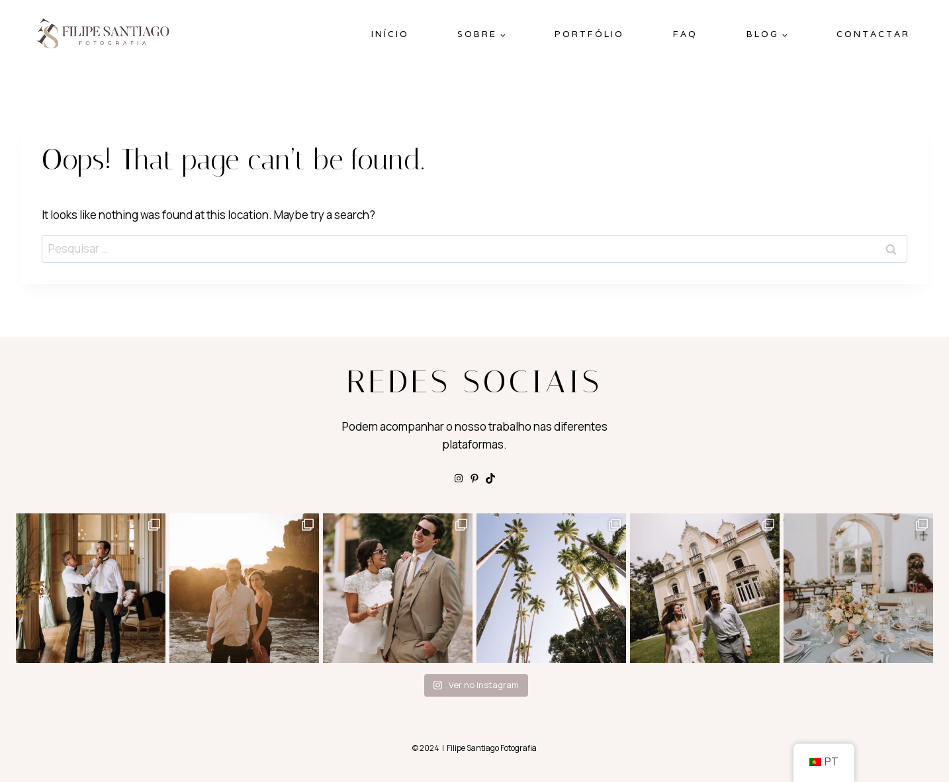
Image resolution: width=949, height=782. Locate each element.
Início (390, 34)
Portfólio (589, 34)
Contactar (873, 34)
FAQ (685, 34)
